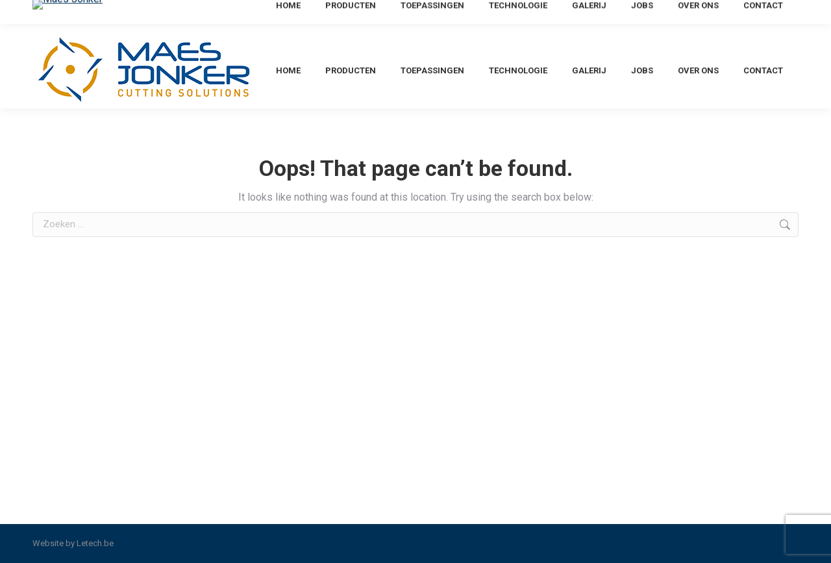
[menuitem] (735, 15)
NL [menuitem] (734, 15)
